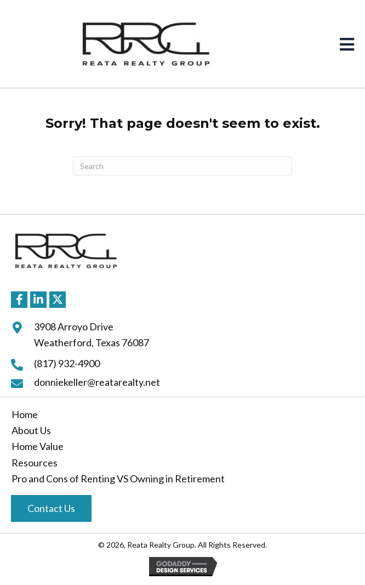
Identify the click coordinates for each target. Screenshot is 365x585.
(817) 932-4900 (67, 363)
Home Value (38, 446)
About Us (31, 430)
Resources (35, 463)
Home (25, 414)
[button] (19, 299)
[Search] (182, 166)
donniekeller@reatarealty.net (97, 382)
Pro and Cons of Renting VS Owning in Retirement (118, 479)
